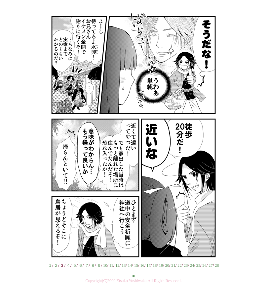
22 (179, 265)
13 (124, 265)
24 (192, 265)
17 (148, 265)
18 (155, 265)
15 (136, 265)
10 (105, 265)
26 (205, 265)
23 (186, 265)
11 (111, 265)
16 (142, 265)
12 (117, 265)
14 (130, 265)
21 (173, 265)
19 (161, 265)
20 (167, 265)
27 (210, 265)
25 (198, 265)
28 (217, 265)
